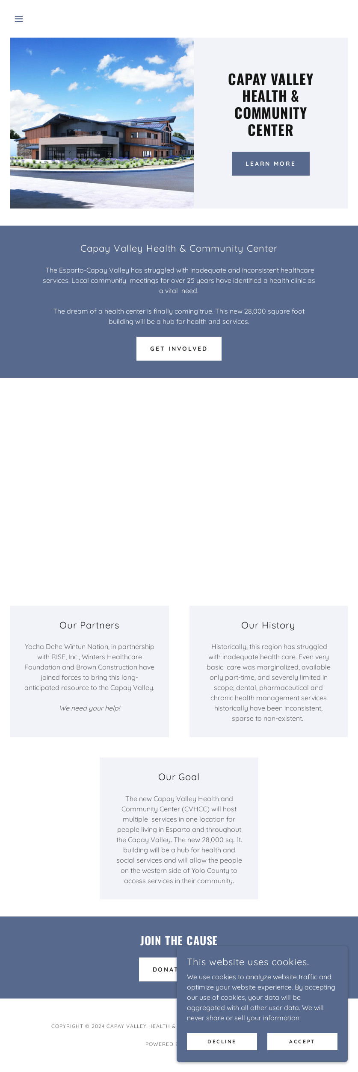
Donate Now (179, 969)
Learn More (271, 163)
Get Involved (179, 348)
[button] (35, 18)
